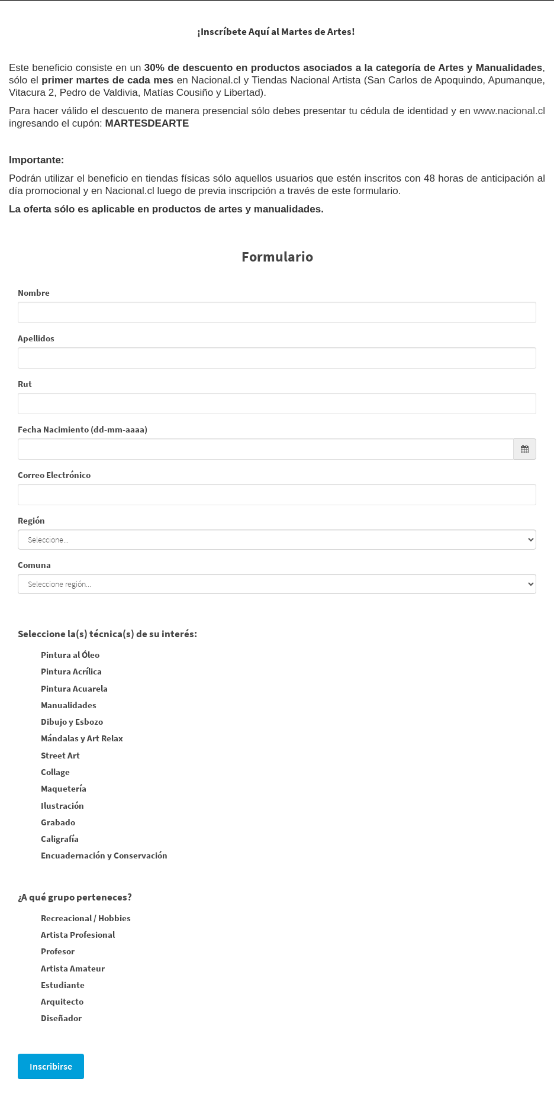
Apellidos (36, 338)
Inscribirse (51, 1066)
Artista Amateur (61, 969)
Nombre (34, 292)
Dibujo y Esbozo (60, 722)
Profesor (46, 951)
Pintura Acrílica (60, 672)
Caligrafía (48, 839)
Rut (25, 383)
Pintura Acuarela (63, 689)
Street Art (49, 756)
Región (31, 520)
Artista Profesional (66, 935)
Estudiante (51, 985)
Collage (44, 772)
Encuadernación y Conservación (93, 856)
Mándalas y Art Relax (70, 738)
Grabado (46, 822)
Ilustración (51, 806)
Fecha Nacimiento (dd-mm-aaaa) (82, 429)
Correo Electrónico (54, 474)
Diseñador (50, 1018)
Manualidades (57, 705)
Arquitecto (50, 1002)
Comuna (34, 564)
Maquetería (52, 789)
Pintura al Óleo (58, 655)
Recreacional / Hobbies (74, 918)
